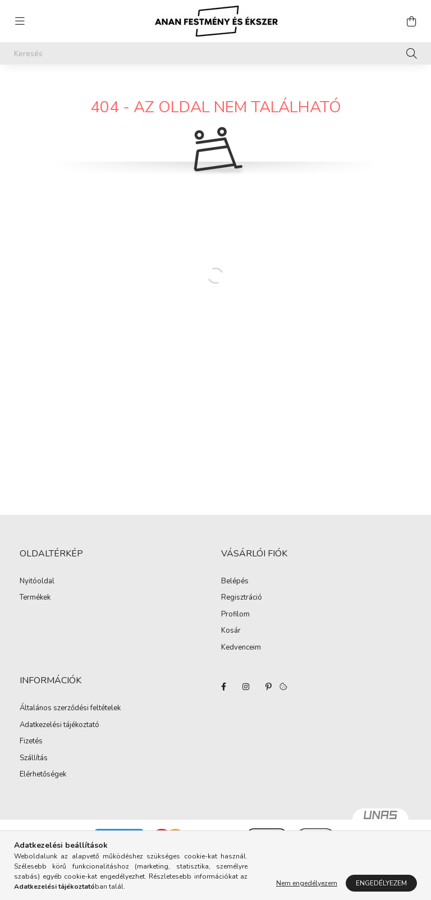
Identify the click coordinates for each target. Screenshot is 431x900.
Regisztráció (241, 597)
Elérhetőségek (43, 774)
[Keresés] (215, 53)
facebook (223, 686)
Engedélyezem (381, 883)
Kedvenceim (241, 647)
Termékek (35, 597)
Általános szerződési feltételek (70, 708)
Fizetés (31, 741)
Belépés (235, 581)
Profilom (235, 614)
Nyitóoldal (37, 581)
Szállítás (34, 758)
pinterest (268, 686)
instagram (246, 686)
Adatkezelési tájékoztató (59, 725)
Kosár (231, 631)
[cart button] (411, 21)
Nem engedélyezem (306, 883)
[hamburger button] (19, 21)
